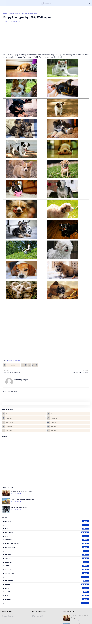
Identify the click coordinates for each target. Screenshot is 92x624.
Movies (46, 588)
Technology (46, 599)
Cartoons (46, 540)
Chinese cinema (46, 547)
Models (46, 584)
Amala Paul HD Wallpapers (19, 507)
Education (46, 562)
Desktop (46, 558)
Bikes (46, 529)
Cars (46, 536)
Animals (9, 360)
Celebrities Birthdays (46, 543)
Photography (11, 13)
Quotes (46, 592)
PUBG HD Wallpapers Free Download (22, 499)
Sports (46, 595)
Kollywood (46, 581)
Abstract (46, 521)
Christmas (46, 551)
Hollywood (46, 577)
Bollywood (46, 532)
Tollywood (46, 603)
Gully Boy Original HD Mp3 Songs (21, 491)
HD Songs (46, 569)
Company (46, 555)
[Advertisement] (46, 38)
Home (5, 13)
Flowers (46, 566)
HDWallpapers (46, 573)
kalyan (6, 21)
